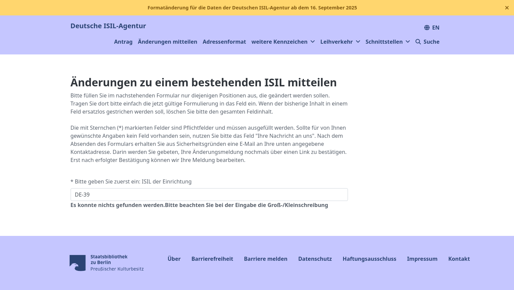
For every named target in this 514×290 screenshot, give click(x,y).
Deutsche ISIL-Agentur (108, 25)
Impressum (422, 258)
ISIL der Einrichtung (167, 181)
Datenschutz (315, 258)
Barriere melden (265, 258)
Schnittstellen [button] (388, 41)
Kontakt (459, 258)
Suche (427, 41)
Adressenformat (224, 41)
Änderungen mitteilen (167, 41)
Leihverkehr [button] (340, 41)
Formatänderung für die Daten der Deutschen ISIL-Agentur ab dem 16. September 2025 (252, 7)
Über (174, 258)
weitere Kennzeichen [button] (283, 41)
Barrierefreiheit (212, 258)
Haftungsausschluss (369, 258)
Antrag (123, 41)
